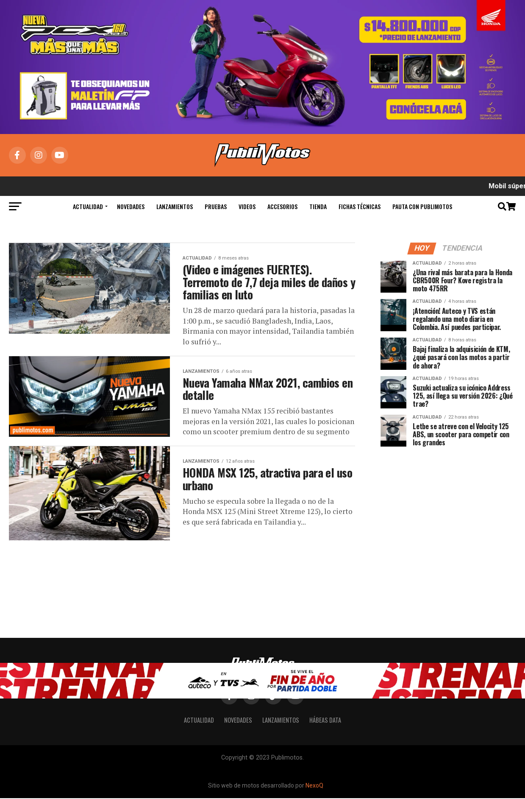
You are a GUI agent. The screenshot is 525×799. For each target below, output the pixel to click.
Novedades (130, 206)
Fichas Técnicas (360, 206)
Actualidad (88, 206)
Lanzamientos (174, 206)
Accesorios (282, 206)
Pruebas (216, 206)
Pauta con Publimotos (422, 206)
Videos (247, 206)
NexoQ (314, 785)
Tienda (318, 206)
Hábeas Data (325, 720)
